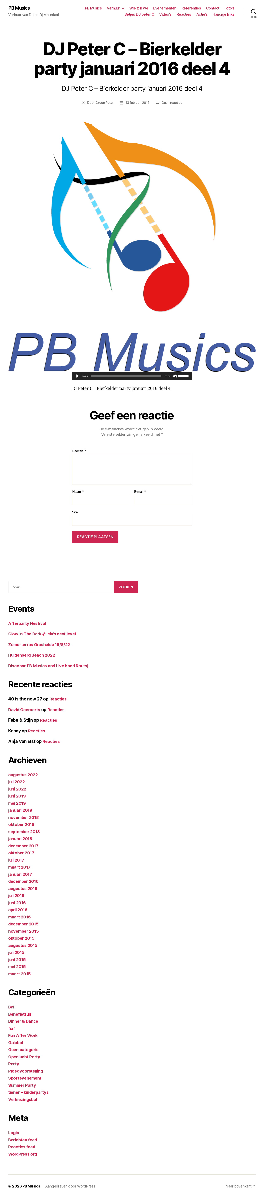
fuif (11, 1028)
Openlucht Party (25, 1057)
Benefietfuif (20, 1014)
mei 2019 (17, 803)
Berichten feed (23, 1140)
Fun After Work (23, 1035)
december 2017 (24, 846)
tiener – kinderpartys (29, 1092)
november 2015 (24, 931)
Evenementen (164, 8)
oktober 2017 (22, 853)
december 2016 (24, 881)
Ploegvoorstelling (26, 1071)
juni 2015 (17, 959)
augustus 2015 (23, 945)
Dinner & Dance (24, 1021)
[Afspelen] (77, 376)
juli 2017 (17, 860)
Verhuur (113, 8)
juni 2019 (17, 796)
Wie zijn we (138, 8)
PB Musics (20, 8)
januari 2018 (21, 838)
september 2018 (25, 831)
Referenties (191, 8)
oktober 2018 (22, 824)
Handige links (224, 14)
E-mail (140, 492)
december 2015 (24, 924)
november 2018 (24, 817)
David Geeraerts (25, 709)
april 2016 (18, 909)
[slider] (126, 376)
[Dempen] (175, 376)
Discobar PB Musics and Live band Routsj (50, 666)
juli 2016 (17, 895)
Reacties (184, 14)
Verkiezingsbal (23, 1099)
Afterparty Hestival (28, 623)
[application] (132, 376)
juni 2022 (18, 789)
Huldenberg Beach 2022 (33, 655)
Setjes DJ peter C (139, 14)
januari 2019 (21, 810)
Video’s (165, 14)
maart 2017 (20, 867)
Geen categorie (24, 1049)
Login (14, 1132)
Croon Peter (103, 103)
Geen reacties (172, 103)
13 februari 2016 (137, 103)
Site (75, 512)
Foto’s (230, 8)
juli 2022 (17, 782)
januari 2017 (21, 874)
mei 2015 (17, 966)
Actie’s (202, 14)
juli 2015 (17, 952)
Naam (78, 492)
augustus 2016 (23, 888)
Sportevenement (25, 1078)
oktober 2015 (22, 938)
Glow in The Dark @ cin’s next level (44, 634)
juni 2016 (17, 902)
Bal (11, 1007)
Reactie (79, 451)
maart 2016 (20, 917)
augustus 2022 (24, 775)
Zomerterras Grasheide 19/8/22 (41, 644)
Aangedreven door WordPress (71, 1186)
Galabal (16, 1042)
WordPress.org (24, 1154)
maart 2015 (20, 974)
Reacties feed (22, 1147)
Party (13, 1064)
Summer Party (23, 1085)
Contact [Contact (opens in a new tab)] (212, 8)
